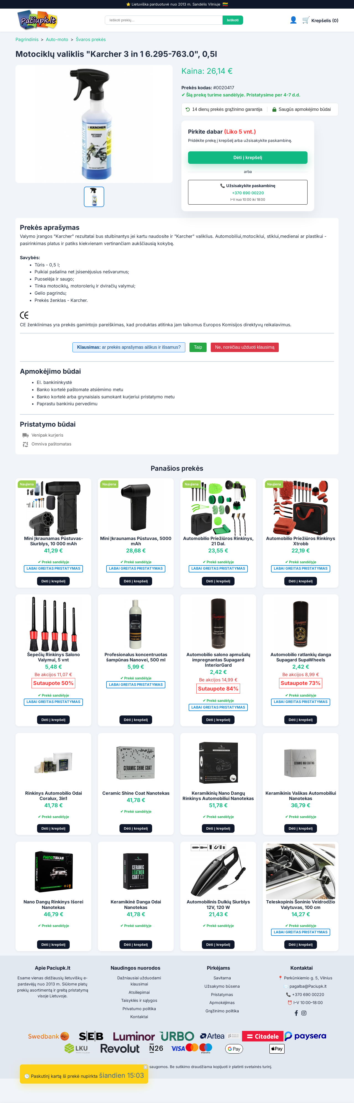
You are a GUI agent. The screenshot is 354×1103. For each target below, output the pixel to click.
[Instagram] (303, 1013)
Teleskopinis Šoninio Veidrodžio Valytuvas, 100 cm (300, 904)
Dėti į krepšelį (247, 157)
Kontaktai (139, 1016)
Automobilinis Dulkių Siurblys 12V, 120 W (218, 904)
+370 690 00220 (248, 192)
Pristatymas (222, 994)
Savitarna (222, 977)
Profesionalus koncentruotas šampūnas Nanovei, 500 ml (136, 657)
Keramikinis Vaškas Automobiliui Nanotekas (301, 795)
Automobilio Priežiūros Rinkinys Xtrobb (300, 541)
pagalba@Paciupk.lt (308, 986)
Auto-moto (57, 39)
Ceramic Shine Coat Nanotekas (136, 793)
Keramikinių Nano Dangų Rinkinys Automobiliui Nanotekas (218, 795)
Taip (198, 347)
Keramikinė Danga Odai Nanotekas (136, 904)
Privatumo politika (139, 1008)
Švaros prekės (91, 39)
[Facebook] (296, 1013)
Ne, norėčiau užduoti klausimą (244, 347)
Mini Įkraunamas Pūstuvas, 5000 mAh (135, 541)
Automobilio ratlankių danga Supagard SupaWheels (300, 657)
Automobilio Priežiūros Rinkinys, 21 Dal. (218, 541)
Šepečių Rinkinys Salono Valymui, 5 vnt (53, 657)
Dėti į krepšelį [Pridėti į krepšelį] (53, 581)
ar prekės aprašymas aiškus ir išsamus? (129, 347)
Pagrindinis (26, 39)
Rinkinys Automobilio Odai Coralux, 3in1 (53, 795)
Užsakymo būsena (222, 986)
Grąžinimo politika (222, 1010)
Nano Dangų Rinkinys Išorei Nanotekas (53, 904)
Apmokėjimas (222, 1002)
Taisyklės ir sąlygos (139, 1000)
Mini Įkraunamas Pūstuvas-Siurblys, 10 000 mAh (53, 541)
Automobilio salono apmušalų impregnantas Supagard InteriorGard (218, 660)
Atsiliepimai (139, 992)
